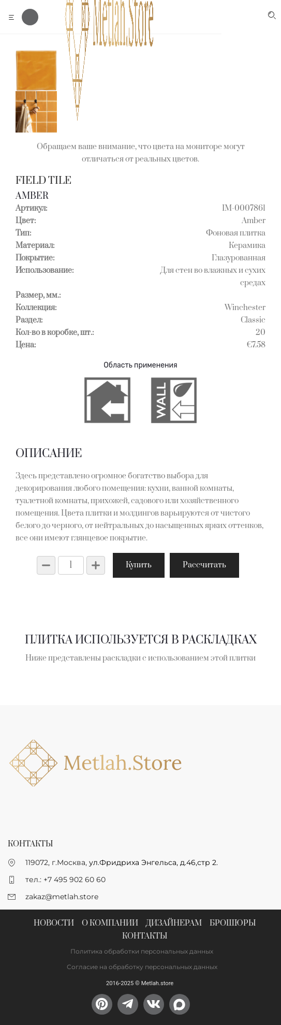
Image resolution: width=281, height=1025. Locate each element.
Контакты (144, 936)
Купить (139, 565)
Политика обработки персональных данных (141, 951)
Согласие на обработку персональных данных (142, 967)
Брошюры (233, 923)
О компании (110, 923)
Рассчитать (204, 565)
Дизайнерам (174, 923)
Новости (54, 923)
